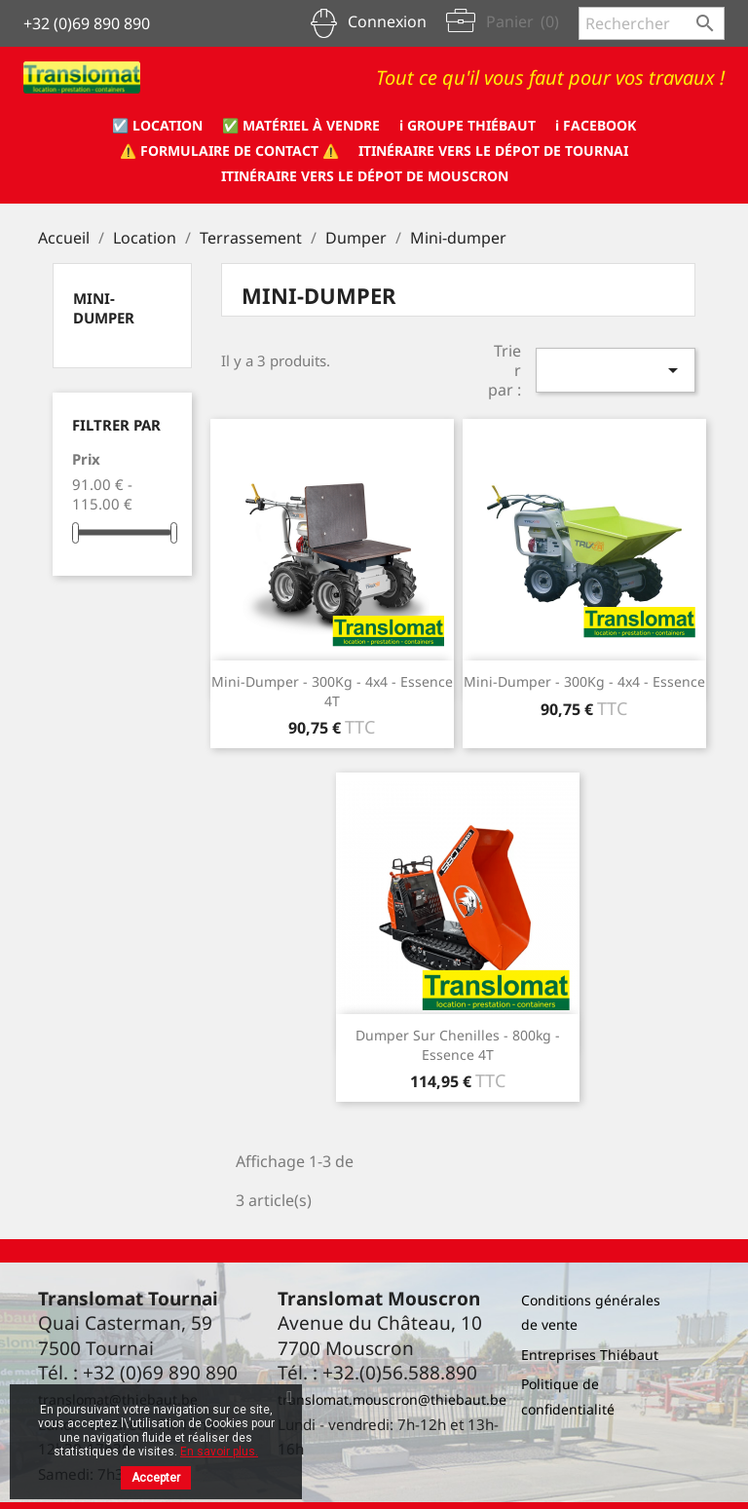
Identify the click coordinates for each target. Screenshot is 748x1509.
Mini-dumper (103, 307)
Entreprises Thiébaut (589, 1354)
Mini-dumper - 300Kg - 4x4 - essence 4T (332, 691)
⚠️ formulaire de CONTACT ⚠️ (229, 150)
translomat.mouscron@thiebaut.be (392, 1399)
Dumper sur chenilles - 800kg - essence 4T (457, 1045)
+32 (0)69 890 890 (86, 23)
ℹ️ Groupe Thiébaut (467, 125)
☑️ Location (157, 125)
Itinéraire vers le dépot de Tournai (493, 150)
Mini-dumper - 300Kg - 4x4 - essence (584, 681)
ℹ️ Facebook (595, 125)
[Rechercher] (652, 23)
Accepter (155, 1478)
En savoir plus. (219, 1451)
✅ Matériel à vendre (301, 125)
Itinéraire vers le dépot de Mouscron (364, 176)
